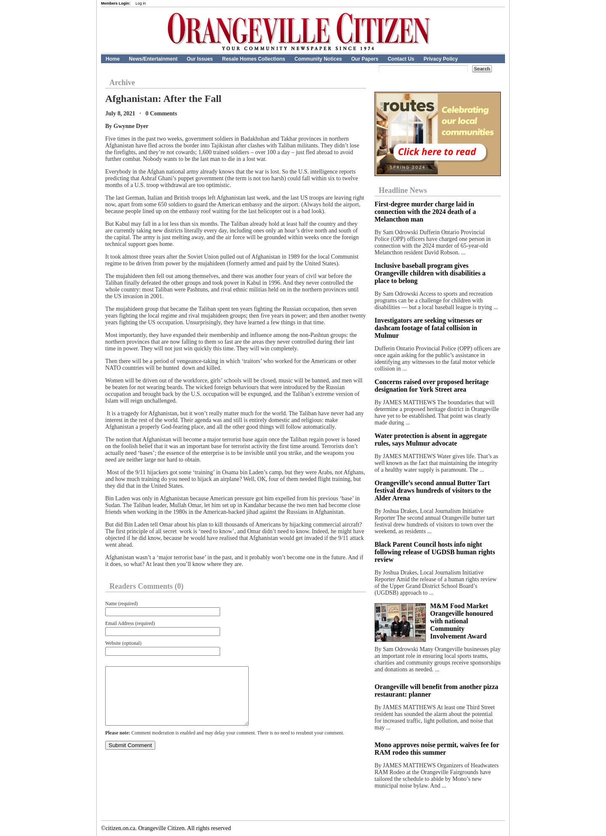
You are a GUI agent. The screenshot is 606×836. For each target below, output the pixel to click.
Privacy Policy (441, 59)
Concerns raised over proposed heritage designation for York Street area (432, 385)
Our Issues (200, 59)
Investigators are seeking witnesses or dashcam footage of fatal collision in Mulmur (428, 328)
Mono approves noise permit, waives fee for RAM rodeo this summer (437, 748)
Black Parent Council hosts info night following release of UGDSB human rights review (435, 552)
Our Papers (364, 59)
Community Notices (318, 59)
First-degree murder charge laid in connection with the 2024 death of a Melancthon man (425, 211)
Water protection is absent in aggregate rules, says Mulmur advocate (431, 439)
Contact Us (401, 59)
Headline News (403, 190)
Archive (122, 82)
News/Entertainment (153, 59)
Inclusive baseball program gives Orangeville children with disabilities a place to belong (430, 273)
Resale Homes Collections (253, 59)
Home (113, 59)
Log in (141, 3)
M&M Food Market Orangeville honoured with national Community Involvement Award (461, 621)
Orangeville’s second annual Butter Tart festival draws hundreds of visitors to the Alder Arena (433, 490)
